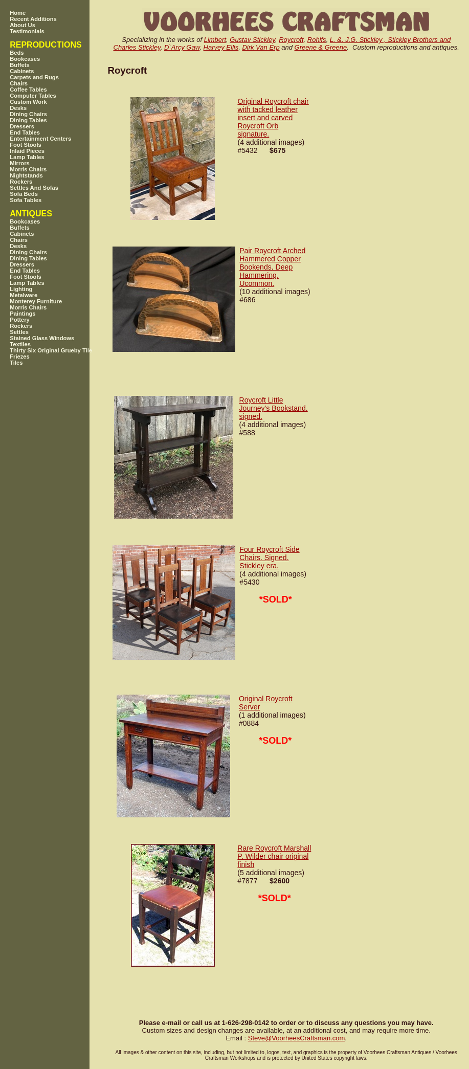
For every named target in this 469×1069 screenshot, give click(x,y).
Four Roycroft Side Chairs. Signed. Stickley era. (269, 557)
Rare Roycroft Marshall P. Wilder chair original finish (274, 856)
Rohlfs (316, 39)
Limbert (215, 39)
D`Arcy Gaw (181, 47)
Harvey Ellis (221, 47)
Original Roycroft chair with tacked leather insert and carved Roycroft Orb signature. (272, 117)
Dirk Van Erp (260, 47)
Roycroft (291, 39)
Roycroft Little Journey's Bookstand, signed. (273, 408)
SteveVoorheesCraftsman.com (296, 1038)
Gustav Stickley (252, 39)
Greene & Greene (321, 47)
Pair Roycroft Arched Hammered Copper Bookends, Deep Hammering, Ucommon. (272, 267)
